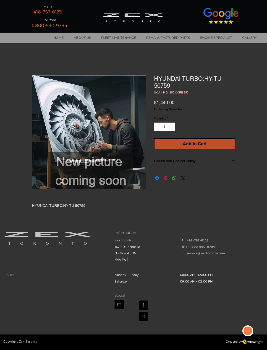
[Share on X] (183, 178)
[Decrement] (157, 127)
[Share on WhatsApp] (174, 178)
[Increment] (171, 127)
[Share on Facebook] (157, 178)
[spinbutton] (164, 127)
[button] (119, 304)
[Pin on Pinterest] (165, 178)
